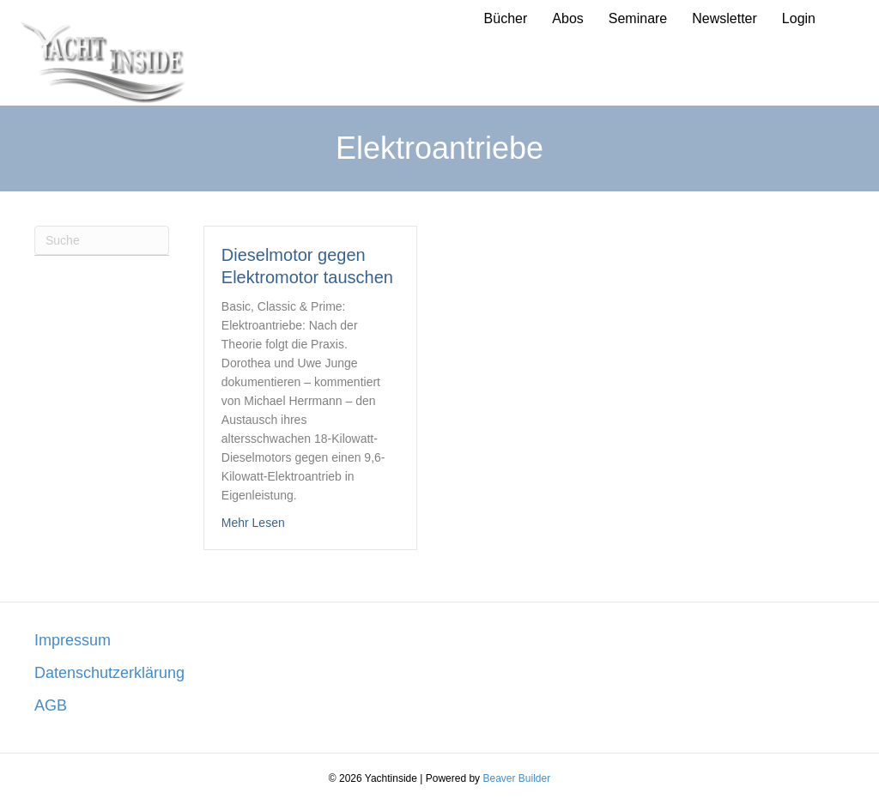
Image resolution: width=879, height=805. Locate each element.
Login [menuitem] (798, 18)
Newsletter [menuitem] (724, 18)
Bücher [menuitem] (506, 18)
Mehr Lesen (253, 521)
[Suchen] (101, 240)
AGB (50, 705)
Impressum (72, 640)
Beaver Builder (516, 778)
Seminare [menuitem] (638, 18)
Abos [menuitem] (567, 18)
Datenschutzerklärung (109, 672)
